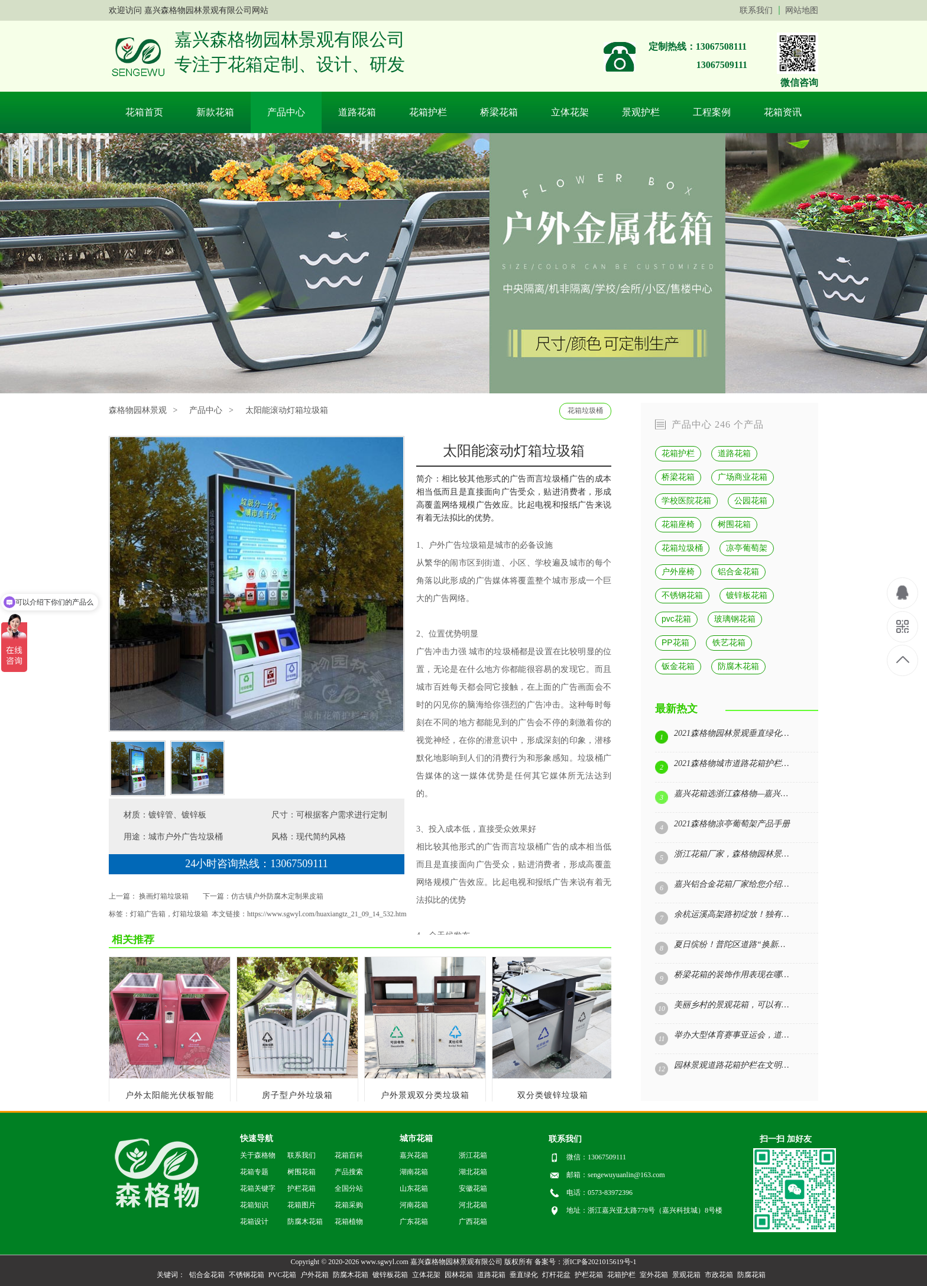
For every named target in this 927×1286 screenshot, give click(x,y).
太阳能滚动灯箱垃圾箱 (286, 410)
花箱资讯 (783, 112)
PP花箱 (675, 642)
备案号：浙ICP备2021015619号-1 (585, 1262)
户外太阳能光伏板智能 (169, 1095)
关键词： (171, 1275)
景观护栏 (641, 112)
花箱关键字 (257, 1188)
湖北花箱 (473, 1172)
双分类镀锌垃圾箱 (552, 1095)
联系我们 (756, 10)
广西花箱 (473, 1221)
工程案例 (712, 112)
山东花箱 (414, 1188)
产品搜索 (349, 1172)
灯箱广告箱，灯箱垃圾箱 (169, 914)
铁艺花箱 (729, 642)
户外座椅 (678, 571)
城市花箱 (416, 1138)
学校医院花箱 (686, 500)
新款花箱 (215, 112)
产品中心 (286, 112)
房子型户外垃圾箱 (297, 1095)
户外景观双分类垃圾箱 (425, 1095)
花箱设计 (254, 1221)
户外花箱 (314, 1275)
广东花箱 (414, 1221)
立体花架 (570, 112)
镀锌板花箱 (746, 595)
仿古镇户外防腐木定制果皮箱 (277, 896)
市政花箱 (719, 1275)
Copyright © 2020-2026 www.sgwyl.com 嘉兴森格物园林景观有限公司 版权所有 (411, 1262)
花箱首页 (144, 112)
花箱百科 (349, 1155)
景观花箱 (686, 1275)
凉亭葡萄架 (746, 547)
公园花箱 (750, 500)
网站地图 (801, 10)
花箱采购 (349, 1205)
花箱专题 (254, 1172)
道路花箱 (357, 112)
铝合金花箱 (738, 571)
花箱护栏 (428, 112)
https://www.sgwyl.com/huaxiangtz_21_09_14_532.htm (327, 914)
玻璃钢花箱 (735, 618)
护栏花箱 (301, 1188)
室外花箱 (654, 1275)
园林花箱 (459, 1275)
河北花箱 (473, 1205)
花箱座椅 (678, 524)
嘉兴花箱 (414, 1155)
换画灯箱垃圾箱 (164, 896)
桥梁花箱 (499, 112)
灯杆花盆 (556, 1275)
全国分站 (349, 1188)
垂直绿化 (524, 1275)
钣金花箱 (678, 666)
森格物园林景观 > (143, 410)
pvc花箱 (676, 618)
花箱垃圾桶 (585, 410)
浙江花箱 (473, 1155)
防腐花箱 (751, 1275)
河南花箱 (414, 1205)
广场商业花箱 (742, 477)
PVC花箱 (282, 1275)
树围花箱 (734, 524)
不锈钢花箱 (682, 595)
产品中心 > (211, 410)
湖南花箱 (414, 1172)
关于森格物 (257, 1155)
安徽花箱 (473, 1188)
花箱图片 (301, 1205)
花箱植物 (349, 1221)
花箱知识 (254, 1205)
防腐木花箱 (738, 666)
